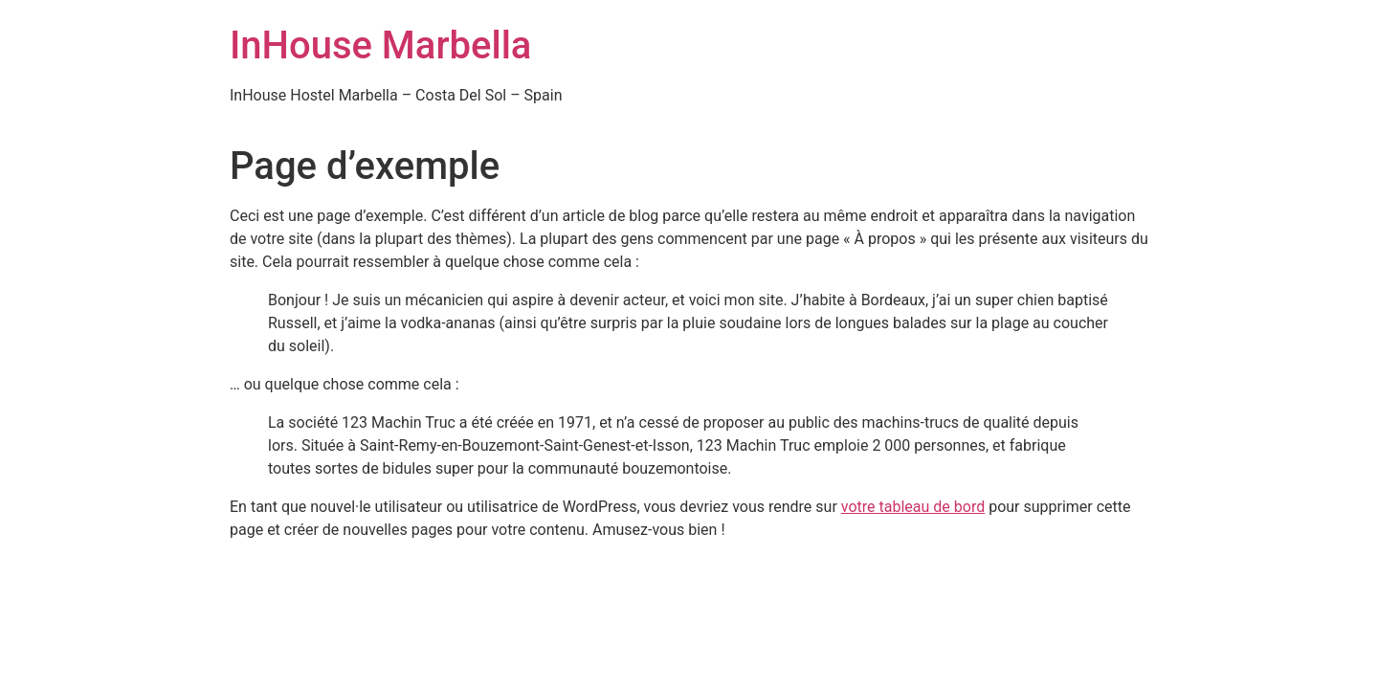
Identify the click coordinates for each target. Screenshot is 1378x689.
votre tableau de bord (913, 507)
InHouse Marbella (380, 45)
